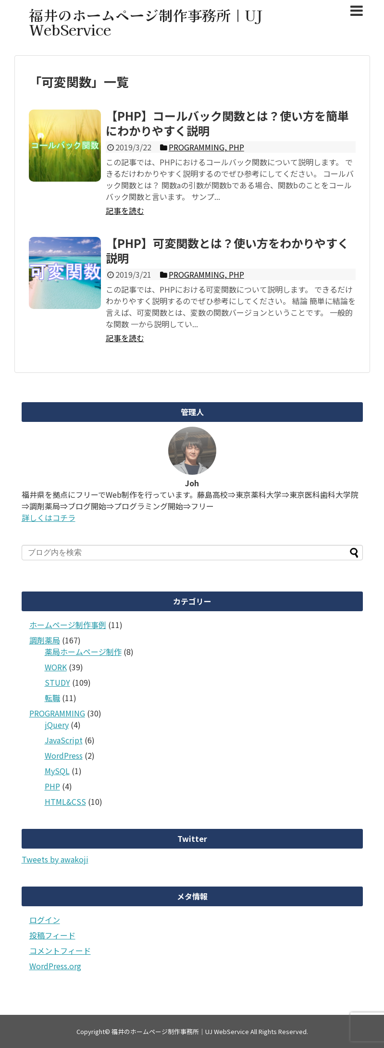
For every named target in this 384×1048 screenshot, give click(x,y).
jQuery (57, 724)
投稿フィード (52, 935)
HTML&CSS (65, 801)
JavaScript (64, 740)
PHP (52, 786)
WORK (56, 667)
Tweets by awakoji (55, 859)
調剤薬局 (44, 640)
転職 (52, 697)
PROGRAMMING (57, 713)
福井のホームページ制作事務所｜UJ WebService (145, 22)
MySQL (57, 771)
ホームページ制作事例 (67, 624)
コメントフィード (60, 950)
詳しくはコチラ (48, 517)
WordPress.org (55, 966)
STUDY (57, 682)
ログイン (44, 919)
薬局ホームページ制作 (83, 651)
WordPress (64, 755)
